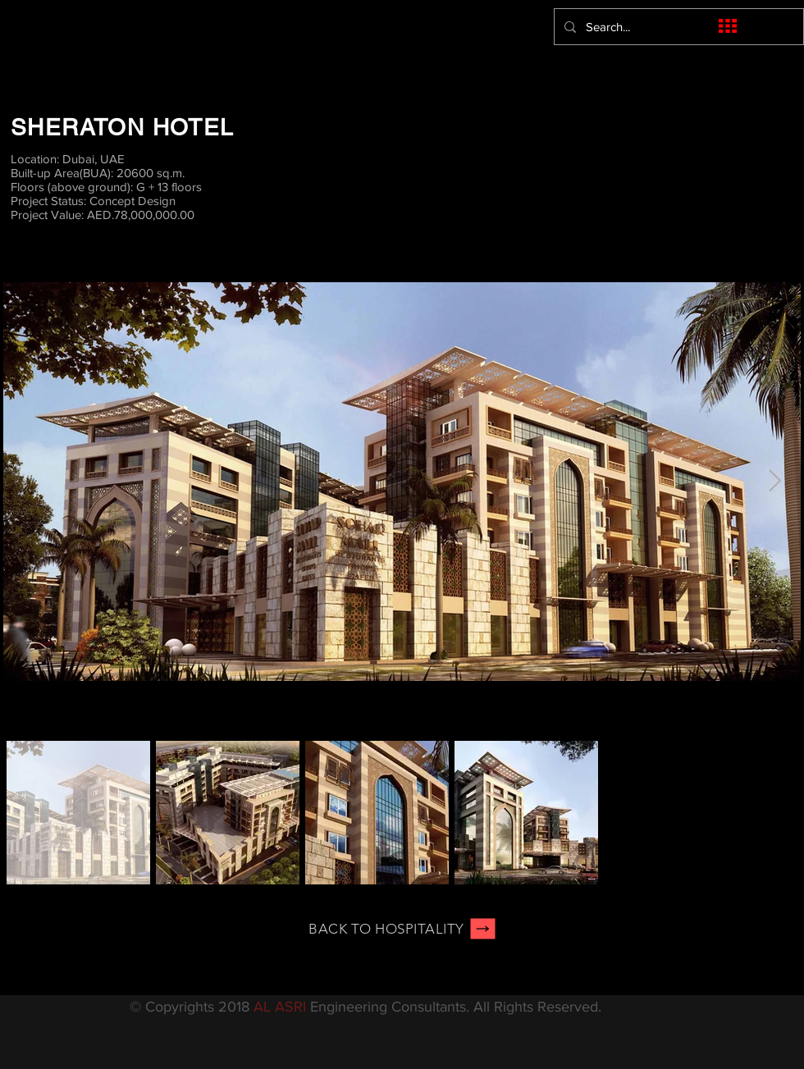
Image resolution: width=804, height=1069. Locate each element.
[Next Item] (775, 481)
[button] (728, 26)
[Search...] (677, 26)
